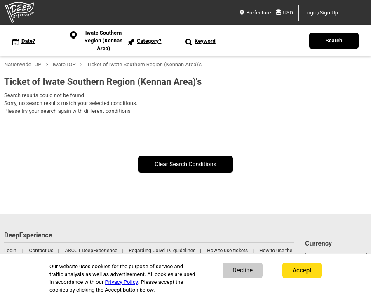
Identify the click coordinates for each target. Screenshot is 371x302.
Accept (302, 270)
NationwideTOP (22, 64)
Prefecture (255, 12)
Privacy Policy (121, 282)
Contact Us (41, 250)
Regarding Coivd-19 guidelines (162, 250)
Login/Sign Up (321, 12)
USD (284, 12)
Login (10, 250)
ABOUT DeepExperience (91, 250)
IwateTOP (63, 64)
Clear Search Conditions (185, 164)
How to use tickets (227, 250)
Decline (242, 270)
